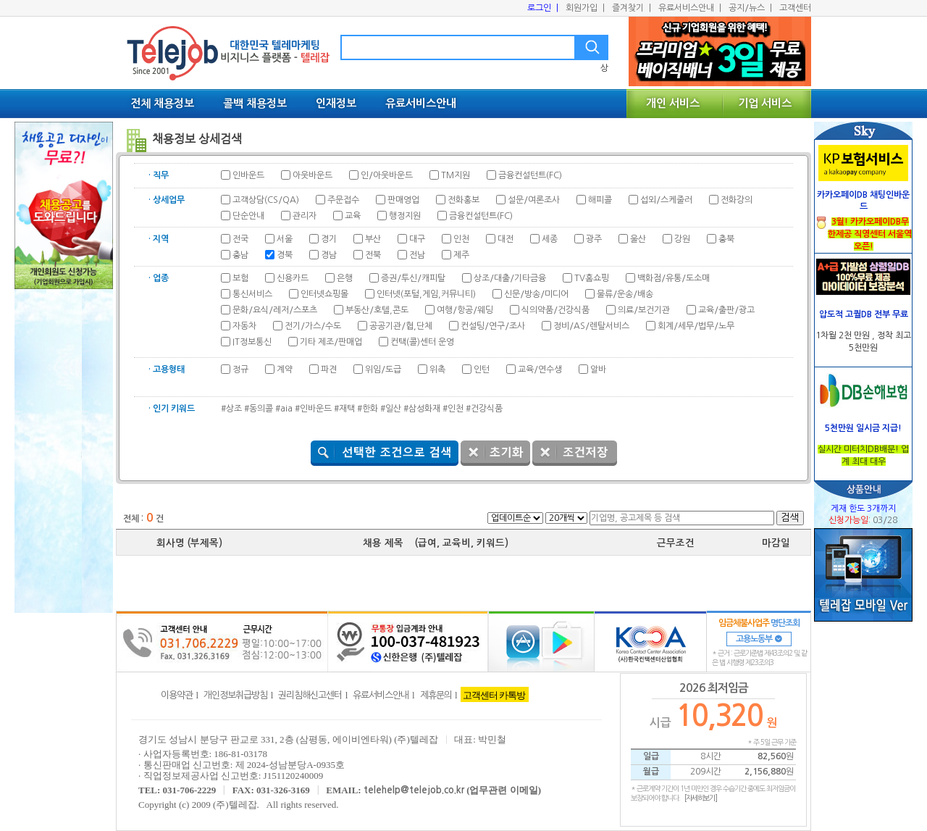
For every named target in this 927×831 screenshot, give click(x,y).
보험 (240, 278)
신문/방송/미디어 (536, 294)
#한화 (367, 408)
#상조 (231, 408)
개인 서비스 (673, 103)
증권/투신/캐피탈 (413, 278)
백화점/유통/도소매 (673, 278)
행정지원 (405, 216)
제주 (461, 255)
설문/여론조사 (534, 200)
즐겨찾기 (631, 8)
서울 (285, 239)
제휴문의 (436, 695)
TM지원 (455, 175)
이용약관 (177, 695)
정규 (240, 369)
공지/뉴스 (750, 8)
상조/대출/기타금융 (510, 278)
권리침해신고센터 (310, 695)
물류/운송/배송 (625, 294)
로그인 (542, 8)
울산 (638, 239)
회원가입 (585, 8)
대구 (417, 239)
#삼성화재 (421, 408)
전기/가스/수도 (313, 326)
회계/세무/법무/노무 (696, 326)
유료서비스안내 (689, 8)
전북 (373, 255)
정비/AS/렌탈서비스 (591, 326)
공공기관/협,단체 (400, 326)
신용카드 (293, 278)
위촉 (437, 369)
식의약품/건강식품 (555, 310)
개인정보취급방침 (235, 695)
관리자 (304, 216)
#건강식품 (484, 408)
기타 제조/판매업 (331, 342)
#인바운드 (313, 408)
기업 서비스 (765, 103)
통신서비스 (252, 294)
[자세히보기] (700, 797)
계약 (285, 369)
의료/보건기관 (644, 310)
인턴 (482, 369)
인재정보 (336, 103)
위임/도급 (383, 369)
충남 (240, 255)
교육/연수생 (540, 369)
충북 (726, 239)
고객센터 (795, 8)
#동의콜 (258, 408)
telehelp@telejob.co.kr (414, 790)
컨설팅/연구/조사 (493, 326)
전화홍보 (463, 200)
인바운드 (248, 175)
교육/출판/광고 (726, 310)
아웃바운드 (312, 175)
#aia (284, 408)
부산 (373, 239)
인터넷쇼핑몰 (324, 294)
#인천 (453, 408)
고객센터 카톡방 (494, 695)
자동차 (244, 326)
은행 (345, 278)
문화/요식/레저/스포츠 (274, 310)
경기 (329, 239)
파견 (329, 369)
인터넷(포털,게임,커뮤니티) (426, 294)
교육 (353, 216)
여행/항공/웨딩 (465, 310)
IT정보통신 (252, 342)
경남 (329, 255)
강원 (682, 239)
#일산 (390, 408)
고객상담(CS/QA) (265, 200)
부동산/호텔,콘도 (376, 310)
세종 (550, 239)
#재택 (344, 408)
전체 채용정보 (162, 103)
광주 (594, 239)
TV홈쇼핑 (591, 278)
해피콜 (600, 200)
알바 (598, 369)
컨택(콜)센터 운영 (422, 342)
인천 (461, 239)
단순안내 (248, 216)
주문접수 (343, 200)
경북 (285, 255)
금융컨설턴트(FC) (530, 175)
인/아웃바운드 (387, 175)
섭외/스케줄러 (666, 200)
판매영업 (403, 200)
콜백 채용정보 (255, 103)
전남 (417, 255)
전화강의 (736, 200)
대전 (505, 239)
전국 (240, 239)
